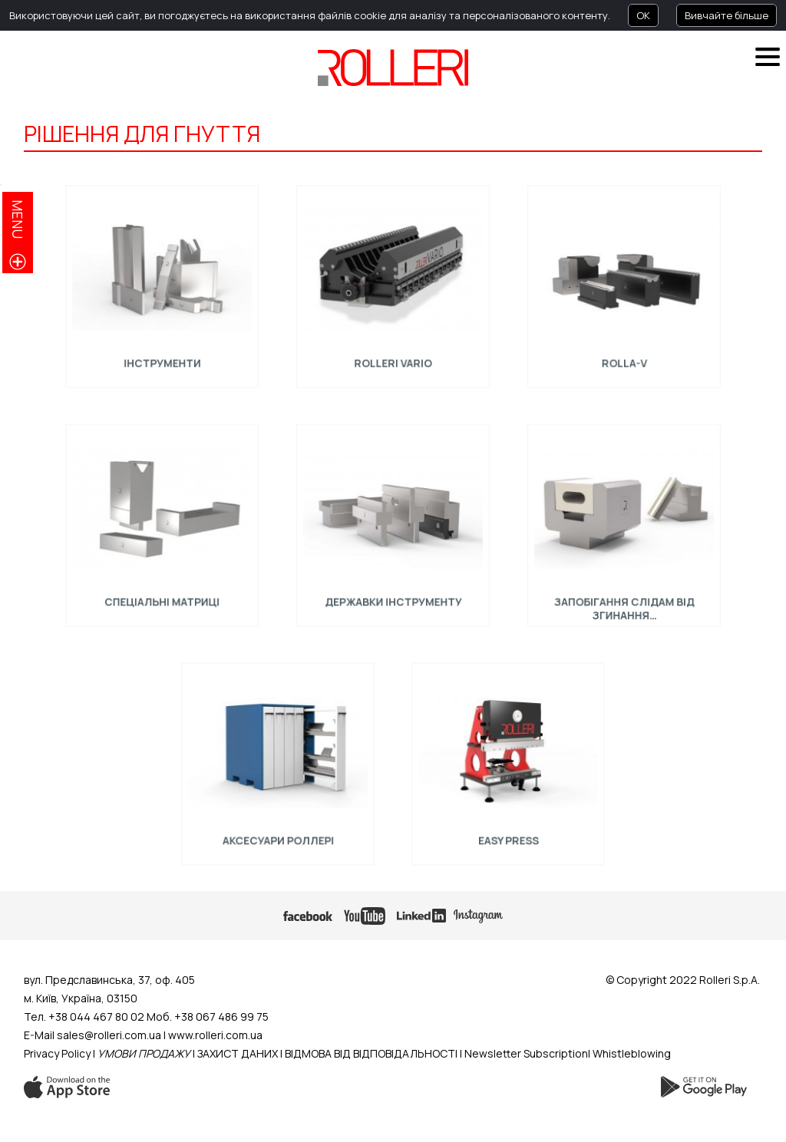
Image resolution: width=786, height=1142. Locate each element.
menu (17, 219)
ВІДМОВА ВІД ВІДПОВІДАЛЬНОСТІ (371, 1053)
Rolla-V (624, 359)
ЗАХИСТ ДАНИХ (237, 1053)
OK (643, 15)
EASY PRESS (508, 836)
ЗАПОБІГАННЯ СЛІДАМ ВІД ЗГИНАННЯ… (623, 604)
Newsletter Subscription (526, 1053)
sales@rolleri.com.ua (109, 1035)
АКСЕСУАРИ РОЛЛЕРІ (277, 836)
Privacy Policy (57, 1053)
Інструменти (162, 359)
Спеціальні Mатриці (162, 598)
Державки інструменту (393, 598)
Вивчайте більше (726, 15)
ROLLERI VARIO (393, 359)
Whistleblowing (632, 1053)
